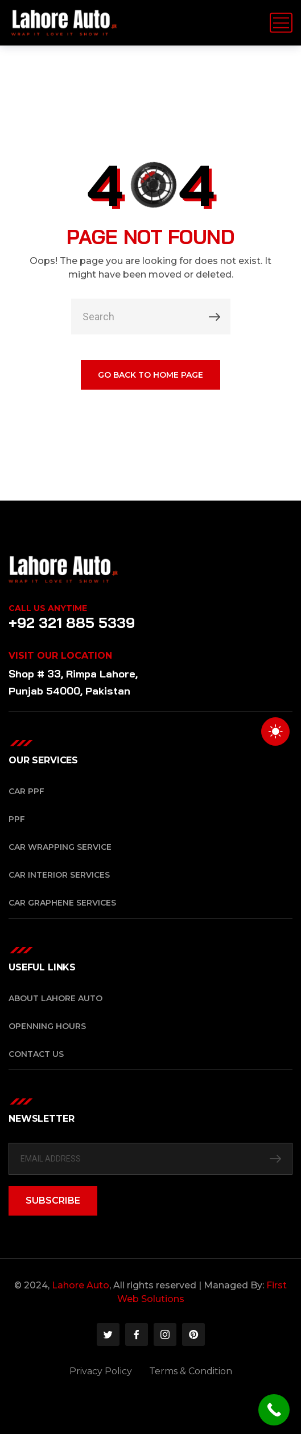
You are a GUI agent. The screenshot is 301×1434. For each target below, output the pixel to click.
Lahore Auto (80, 1285)
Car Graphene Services (62, 903)
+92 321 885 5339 (72, 622)
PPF (17, 819)
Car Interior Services (59, 875)
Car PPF (26, 791)
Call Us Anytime (48, 608)
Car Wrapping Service (60, 847)
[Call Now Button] (274, 1409)
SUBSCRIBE (53, 1200)
